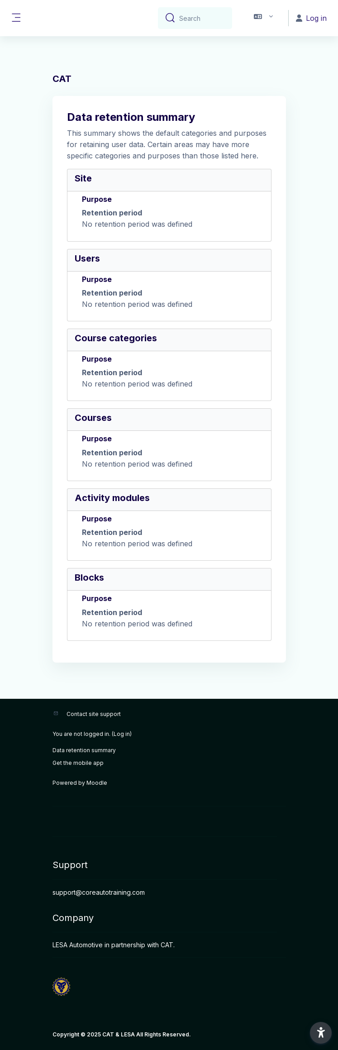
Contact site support (94, 714)
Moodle (96, 782)
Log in (122, 733)
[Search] (202, 18)
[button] (263, 18)
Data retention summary (84, 750)
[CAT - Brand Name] (169, 987)
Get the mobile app (78, 762)
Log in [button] (311, 18)
